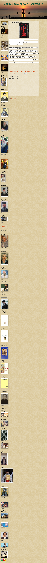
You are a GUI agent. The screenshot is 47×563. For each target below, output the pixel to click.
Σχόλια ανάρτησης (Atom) (13, 98)
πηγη (9, 68)
